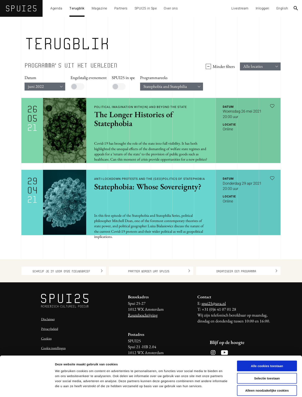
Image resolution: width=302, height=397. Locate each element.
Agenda (56, 8)
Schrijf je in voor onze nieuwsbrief (68, 270)
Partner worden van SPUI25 (159, 270)
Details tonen (227, 389)
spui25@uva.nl (214, 303)
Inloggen (262, 8)
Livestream (240, 8)
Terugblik (77, 8)
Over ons (171, 8)
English (282, 8)
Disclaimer (48, 319)
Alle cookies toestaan (267, 346)
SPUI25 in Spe (146, 8)
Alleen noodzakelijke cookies (267, 370)
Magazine (99, 8)
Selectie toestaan (267, 358)
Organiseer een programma (246, 270)
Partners (121, 8)
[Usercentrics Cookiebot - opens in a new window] (27, 389)
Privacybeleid (49, 329)
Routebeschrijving (143, 315)
